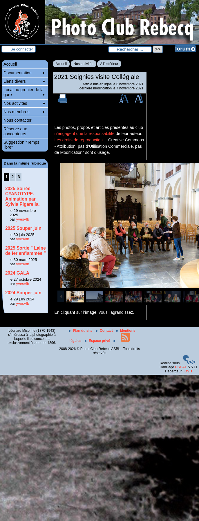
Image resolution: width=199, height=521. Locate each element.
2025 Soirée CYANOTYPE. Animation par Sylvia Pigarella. (22, 196)
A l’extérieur (109, 64)
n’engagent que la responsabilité (85, 133)
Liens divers (24, 81)
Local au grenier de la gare (24, 92)
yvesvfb (22, 219)
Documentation (24, 73)
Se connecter (21, 49)
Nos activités (83, 64)
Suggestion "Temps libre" (21, 144)
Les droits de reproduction (79, 140)
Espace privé (98, 341)
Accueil (61, 64)
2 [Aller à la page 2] (12, 176)
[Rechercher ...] (130, 49)
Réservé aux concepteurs (15, 131)
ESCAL (181, 367)
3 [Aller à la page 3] (19, 176)
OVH (188, 371)
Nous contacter (17, 120)
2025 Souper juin (23, 228)
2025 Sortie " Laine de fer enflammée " (25, 251)
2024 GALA (17, 273)
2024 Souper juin (23, 292)
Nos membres (24, 111)
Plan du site (81, 331)
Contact (105, 331)
